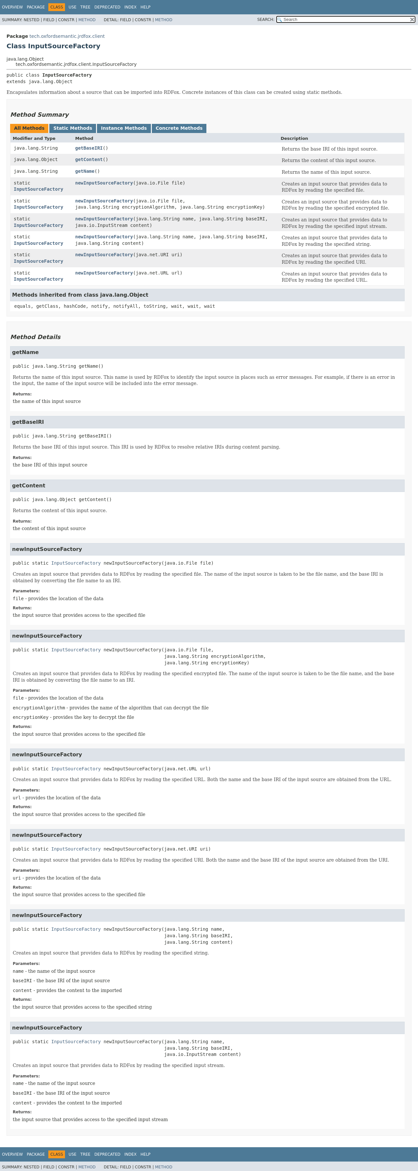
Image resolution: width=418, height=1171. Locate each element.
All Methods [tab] (29, 128)
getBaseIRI (89, 148)
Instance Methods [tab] (124, 128)
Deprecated (107, 7)
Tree (85, 7)
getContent (89, 159)
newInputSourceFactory (104, 182)
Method (87, 20)
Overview (12, 7)
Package (36, 7)
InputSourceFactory (38, 189)
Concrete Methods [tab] (179, 128)
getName (84, 171)
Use (72, 7)
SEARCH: (266, 19)
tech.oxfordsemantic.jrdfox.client (67, 36)
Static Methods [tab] (72, 128)
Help (145, 7)
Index (130, 7)
